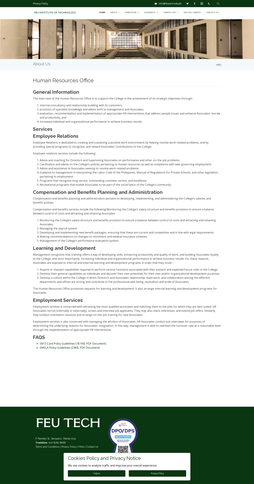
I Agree (96, 473)
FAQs (81, 446)
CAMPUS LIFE (169, 12)
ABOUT (113, 12)
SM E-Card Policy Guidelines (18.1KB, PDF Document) (73, 343)
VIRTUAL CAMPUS (192, 12)
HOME (102, 12)
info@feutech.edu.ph (170, 3)
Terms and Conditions (47, 446)
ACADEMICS (149, 12)
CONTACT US (212, 12)
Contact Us (92, 446)
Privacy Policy (40, 3)
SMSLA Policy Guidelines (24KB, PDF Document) (70, 347)
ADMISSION (130, 12)
